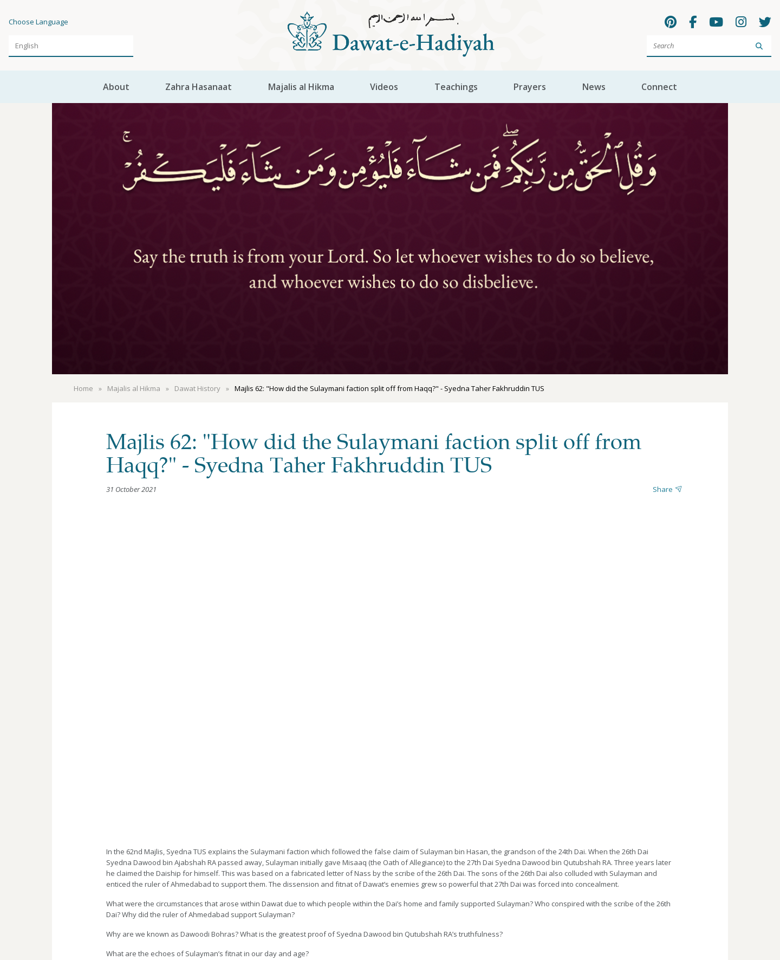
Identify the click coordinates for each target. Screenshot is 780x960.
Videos (384, 87)
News (594, 87)
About (116, 87)
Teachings (456, 87)
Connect (659, 87)
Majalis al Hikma (301, 87)
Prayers (530, 87)
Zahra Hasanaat (198, 87)
